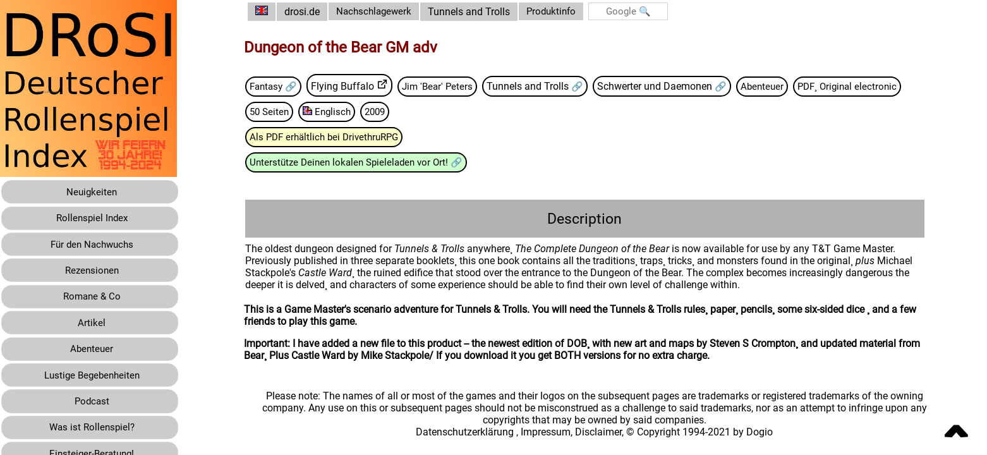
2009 (508, 112)
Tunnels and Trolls (482, 12)
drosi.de (311, 12)
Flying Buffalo (355, 86)
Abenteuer (780, 86)
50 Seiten (398, 112)
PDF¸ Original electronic (311, 112)
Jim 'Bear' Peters (452, 86)
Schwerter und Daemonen (673, 86)
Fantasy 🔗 (284, 86)
